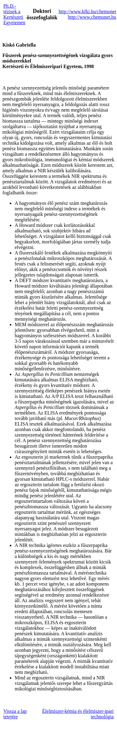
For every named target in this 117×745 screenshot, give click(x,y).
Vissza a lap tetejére (15, 714)
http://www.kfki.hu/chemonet (87, 11)
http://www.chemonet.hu (92, 17)
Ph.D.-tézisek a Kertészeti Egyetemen (14, 14)
